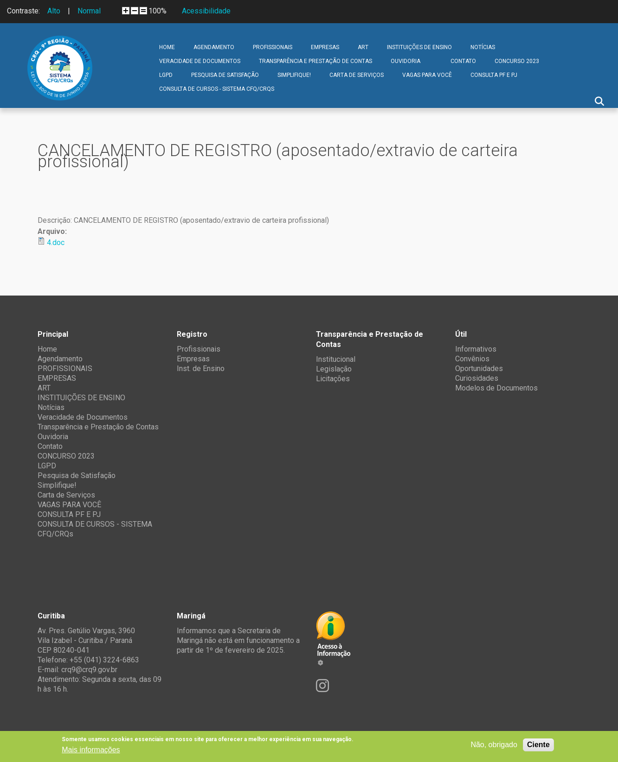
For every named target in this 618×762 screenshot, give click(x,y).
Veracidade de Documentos (199, 61)
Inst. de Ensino (201, 368)
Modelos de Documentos (496, 388)
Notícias (482, 47)
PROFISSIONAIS (272, 47)
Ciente (538, 745)
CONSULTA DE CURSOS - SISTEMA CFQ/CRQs (216, 89)
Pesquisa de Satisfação (225, 75)
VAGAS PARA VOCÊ (427, 75)
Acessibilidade (206, 10)
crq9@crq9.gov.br (89, 669)
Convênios (472, 358)
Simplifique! (294, 75)
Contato (463, 61)
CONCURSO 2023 (517, 61)
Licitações (333, 378)
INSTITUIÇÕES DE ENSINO (419, 47)
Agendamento (213, 47)
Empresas (193, 358)
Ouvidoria (405, 61)
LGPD (166, 75)
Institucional (335, 359)
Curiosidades (476, 378)
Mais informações (91, 750)
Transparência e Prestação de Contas (315, 61)
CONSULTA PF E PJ (493, 75)
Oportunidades (479, 368)
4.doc (55, 242)
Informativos (475, 349)
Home (167, 47)
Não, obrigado (493, 745)
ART (363, 47)
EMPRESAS (325, 47)
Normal (89, 10)
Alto (53, 10)
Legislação (334, 369)
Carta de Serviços (356, 75)
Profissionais (198, 349)
